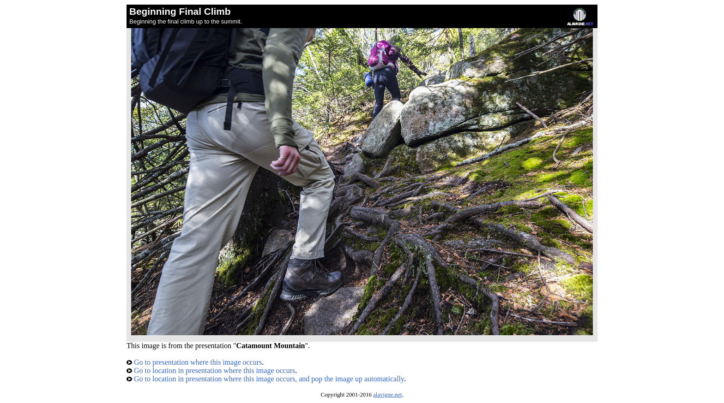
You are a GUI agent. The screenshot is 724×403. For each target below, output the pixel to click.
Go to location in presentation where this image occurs (211, 370)
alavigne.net (387, 394)
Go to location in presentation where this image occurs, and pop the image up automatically (265, 379)
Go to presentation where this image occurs (194, 362)
